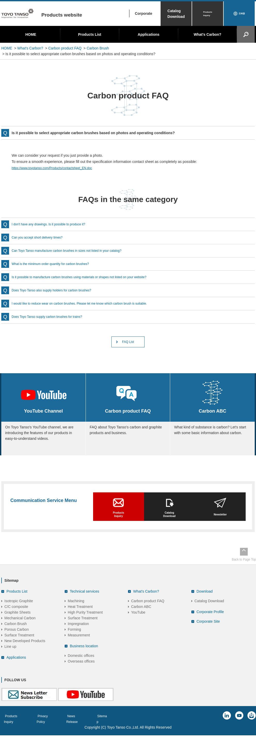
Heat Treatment (80, 616)
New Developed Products (24, 650)
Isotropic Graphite (18, 610)
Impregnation (78, 633)
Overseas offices (81, 671)
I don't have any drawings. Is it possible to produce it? (54, 224)
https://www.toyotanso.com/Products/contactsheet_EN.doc (59, 168)
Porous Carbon (16, 639)
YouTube (138, 622)
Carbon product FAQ (64, 48)
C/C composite (16, 616)
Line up (10, 656)
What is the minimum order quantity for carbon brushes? (57, 264)
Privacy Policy (51, 725)
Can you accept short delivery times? (41, 237)
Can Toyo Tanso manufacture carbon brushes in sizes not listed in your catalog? (76, 251)
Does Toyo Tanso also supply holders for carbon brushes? (58, 290)
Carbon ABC (141, 616)
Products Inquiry (208, 14)
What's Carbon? (207, 34)
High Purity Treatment (85, 622)
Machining (76, 610)
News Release (84, 725)
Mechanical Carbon (20, 628)
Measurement (79, 645)
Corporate (143, 13)
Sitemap (113, 725)
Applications (149, 34)
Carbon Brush (98, 48)
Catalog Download (176, 14)
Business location (84, 655)
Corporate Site (208, 631)
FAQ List (128, 343)
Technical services (84, 601)
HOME (30, 34)
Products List (89, 34)
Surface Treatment (19, 645)
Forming (74, 639)
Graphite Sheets (17, 622)
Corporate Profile (210, 621)
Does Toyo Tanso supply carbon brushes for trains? (53, 317)
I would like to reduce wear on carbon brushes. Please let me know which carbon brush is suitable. (90, 303)
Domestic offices (81, 665)
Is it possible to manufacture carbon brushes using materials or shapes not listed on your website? (90, 277)
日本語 (241, 14)
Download (205, 601)
